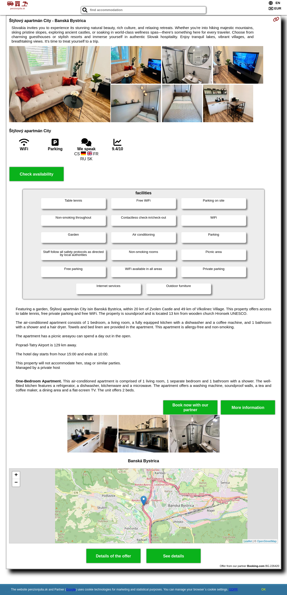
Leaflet (248, 541)
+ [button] (16, 475)
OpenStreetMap (266, 541)
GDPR (233, 589)
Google (71, 589)
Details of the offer (113, 556)
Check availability (36, 174)
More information (248, 407)
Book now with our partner (190, 407)
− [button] (16, 483)
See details (173, 556)
